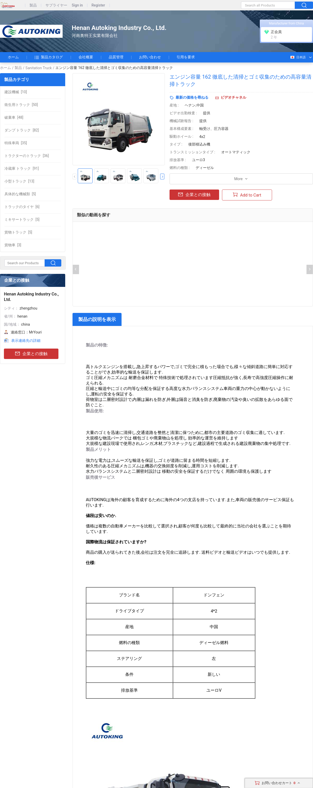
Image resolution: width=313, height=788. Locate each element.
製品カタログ (48, 57)
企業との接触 (31, 354)
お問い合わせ (150, 57)
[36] (26, 156)
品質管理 (116, 57)
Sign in (77, 5)
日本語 (298, 57)
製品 (33, 5)
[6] (21, 207)
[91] (21, 168)
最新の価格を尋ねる (192, 97)
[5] (20, 194)
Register (98, 5)
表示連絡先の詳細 (25, 340)
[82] (21, 130)
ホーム (13, 57)
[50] (21, 105)
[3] (12, 245)
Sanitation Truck (39, 68)
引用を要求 (186, 57)
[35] (15, 143)
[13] (19, 181)
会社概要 (86, 57)
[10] (15, 92)
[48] (13, 117)
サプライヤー (56, 5)
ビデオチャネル (233, 97)
